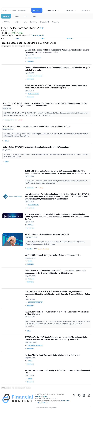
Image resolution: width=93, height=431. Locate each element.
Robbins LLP (31, 292)
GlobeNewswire (31, 217)
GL (41, 28)
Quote (17, 38)
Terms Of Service (43, 422)
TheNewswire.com (9, 123)
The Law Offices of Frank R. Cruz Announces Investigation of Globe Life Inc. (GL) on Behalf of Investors (57, 70)
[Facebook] (79, 417)
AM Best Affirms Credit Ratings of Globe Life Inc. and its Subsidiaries (53, 372)
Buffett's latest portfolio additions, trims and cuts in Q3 (47, 246)
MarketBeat (30, 260)
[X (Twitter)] (74, 417)
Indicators (85, 10)
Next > (28, 46)
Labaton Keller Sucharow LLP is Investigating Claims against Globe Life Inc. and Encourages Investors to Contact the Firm (57, 51)
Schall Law (31, 235)
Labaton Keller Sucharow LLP (35, 58)
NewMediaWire (31, 196)
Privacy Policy (65, 420)
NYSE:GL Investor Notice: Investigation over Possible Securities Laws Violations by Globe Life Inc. (57, 329)
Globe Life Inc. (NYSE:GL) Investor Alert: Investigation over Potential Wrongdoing (36, 152)
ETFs (25, 16)
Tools (34, 16)
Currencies (33, 22)
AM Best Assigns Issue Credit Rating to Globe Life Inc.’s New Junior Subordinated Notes (52, 390)
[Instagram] (89, 417)
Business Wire (31, 61)
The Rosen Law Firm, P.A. (34, 96)
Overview (16, 22)
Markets (6, 16)
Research (70, 38)
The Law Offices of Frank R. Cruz (36, 77)
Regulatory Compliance (44, 260)
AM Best (30, 273)
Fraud (21, 123)
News (25, 22)
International (44, 22)
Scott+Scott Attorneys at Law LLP (36, 317)
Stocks (16, 16)
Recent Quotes (52, 10)
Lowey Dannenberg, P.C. (34, 214)
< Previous (5, 46)
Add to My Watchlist (38, 35)
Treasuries (55, 22)
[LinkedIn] (84, 417)
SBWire (7, 145)
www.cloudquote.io (41, 416)
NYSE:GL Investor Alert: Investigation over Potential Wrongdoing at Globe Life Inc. (37, 130)
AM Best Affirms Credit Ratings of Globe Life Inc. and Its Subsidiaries (53, 267)
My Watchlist (69, 10)
